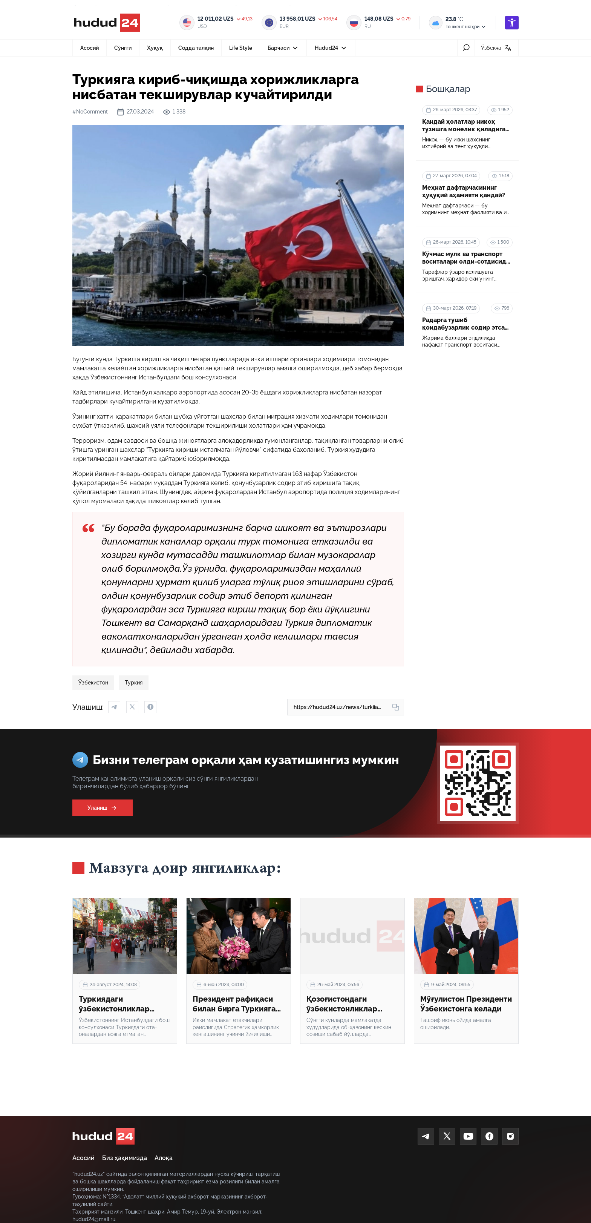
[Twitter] (447, 1136)
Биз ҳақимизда (124, 1158)
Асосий (89, 48)
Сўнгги (123, 48)
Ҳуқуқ (155, 48)
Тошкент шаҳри (466, 27)
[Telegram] (426, 1136)
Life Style (240, 48)
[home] (103, 1136)
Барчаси (283, 50)
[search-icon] (466, 48)
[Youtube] (468, 1136)
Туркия (133, 683)
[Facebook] (489, 1136)
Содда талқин (196, 48)
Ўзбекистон (93, 683)
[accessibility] (512, 22)
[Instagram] (510, 1136)
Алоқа (164, 1158)
